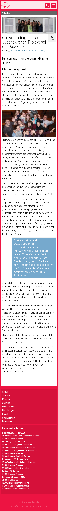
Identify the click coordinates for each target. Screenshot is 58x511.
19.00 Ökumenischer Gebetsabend (16, 468)
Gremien (6, 403)
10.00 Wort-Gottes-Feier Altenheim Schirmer (20, 436)
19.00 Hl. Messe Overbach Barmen (16, 456)
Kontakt (5, 414)
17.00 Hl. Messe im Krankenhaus (15, 486)
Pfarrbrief (6, 399)
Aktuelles (6, 392)
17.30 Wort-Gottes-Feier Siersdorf (16, 489)
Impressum (7, 421)
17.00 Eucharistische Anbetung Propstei (19, 462)
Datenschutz (36, 502)
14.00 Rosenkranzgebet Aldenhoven (17, 444)
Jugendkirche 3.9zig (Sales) (36, 51)
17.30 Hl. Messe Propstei (12, 439)
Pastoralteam (8, 406)
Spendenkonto (8, 417)
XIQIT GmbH (44, 506)
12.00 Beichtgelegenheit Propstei (16, 483)
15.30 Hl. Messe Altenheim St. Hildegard (18, 447)
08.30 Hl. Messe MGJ (10, 480)
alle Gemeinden (15, 51)
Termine (6, 395)
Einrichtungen (8, 410)
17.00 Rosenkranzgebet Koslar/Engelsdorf (19, 450)
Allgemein (24, 51)
